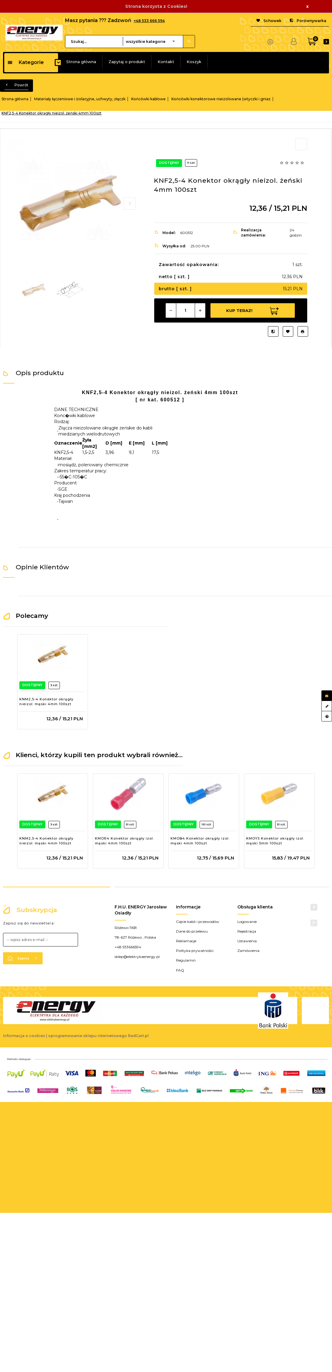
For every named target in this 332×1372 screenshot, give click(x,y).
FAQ (180, 970)
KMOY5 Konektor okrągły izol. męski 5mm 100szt (275, 840)
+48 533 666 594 (149, 20)
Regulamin (186, 960)
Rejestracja (246, 931)
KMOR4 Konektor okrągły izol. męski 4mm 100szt (124, 840)
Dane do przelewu (192, 931)
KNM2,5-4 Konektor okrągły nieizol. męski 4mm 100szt (46, 701)
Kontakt (166, 61)
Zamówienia (248, 950)
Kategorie (25, 62)
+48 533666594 (128, 947)
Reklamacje (186, 941)
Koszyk (194, 61)
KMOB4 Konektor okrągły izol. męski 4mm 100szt (200, 840)
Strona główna (81, 61)
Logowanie (247, 921)
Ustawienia (247, 941)
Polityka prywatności (194, 950)
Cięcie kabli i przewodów (197, 921)
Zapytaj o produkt (127, 61)
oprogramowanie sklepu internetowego (87, 1035)
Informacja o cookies (24, 1035)
